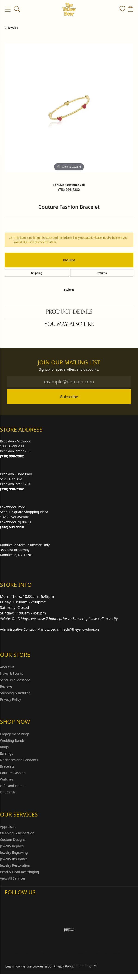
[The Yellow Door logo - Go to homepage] (69, 9)
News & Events (11, 673)
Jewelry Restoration (15, 865)
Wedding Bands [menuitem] (12, 740)
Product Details (69, 311)
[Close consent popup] (90, 966)
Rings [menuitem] (4, 747)
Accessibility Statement (108, 953)
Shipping (36, 273)
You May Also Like (69, 324)
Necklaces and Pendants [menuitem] (19, 760)
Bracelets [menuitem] (7, 766)
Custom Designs (12, 839)
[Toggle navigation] (7, 9)
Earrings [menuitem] (6, 753)
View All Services (13, 878)
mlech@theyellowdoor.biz (79, 629)
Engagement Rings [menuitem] (15, 734)
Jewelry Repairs (12, 846)
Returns (102, 273)
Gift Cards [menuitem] (7, 792)
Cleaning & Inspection (17, 833)
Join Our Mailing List (69, 362)
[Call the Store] (12, 456)
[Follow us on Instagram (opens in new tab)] (9, 901)
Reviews (6, 686)
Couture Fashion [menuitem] (13, 773)
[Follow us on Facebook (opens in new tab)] (20, 901)
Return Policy (23, 953)
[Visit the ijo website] (69, 929)
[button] (17, 9)
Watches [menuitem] (6, 779)
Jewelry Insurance (14, 859)
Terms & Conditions (73, 953)
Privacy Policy (10, 699)
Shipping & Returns (15, 693)
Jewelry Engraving (14, 852)
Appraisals (8, 826)
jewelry (13, 28)
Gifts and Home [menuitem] (12, 785)
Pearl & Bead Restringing (19, 872)
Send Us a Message (15, 680)
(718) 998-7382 (69, 189)
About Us (7, 667)
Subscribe (69, 396)
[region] (69, 108)
